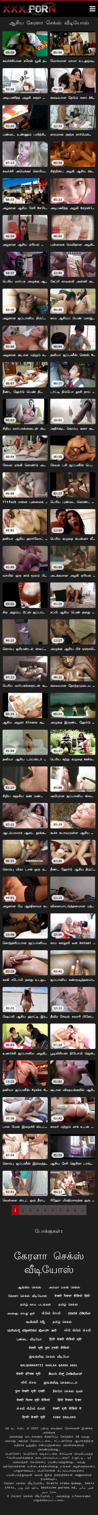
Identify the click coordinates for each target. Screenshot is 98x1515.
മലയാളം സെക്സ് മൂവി (20, 1313)
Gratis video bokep (63, 1483)
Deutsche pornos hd (58, 1487)
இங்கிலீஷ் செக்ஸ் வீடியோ (49, 1356)
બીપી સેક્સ (28, 1382)
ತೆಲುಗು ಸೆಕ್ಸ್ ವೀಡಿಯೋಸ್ (65, 1374)
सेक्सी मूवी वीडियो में (67, 1408)
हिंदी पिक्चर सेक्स (69, 1400)
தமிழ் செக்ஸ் (68, 1304)
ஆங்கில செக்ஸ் (29, 1287)
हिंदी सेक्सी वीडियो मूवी (65, 1339)
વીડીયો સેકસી (51, 1313)
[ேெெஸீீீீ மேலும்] (92, 8)
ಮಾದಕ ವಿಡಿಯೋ (79, 1313)
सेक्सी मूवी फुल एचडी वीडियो (49, 1348)
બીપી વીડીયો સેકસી (77, 1330)
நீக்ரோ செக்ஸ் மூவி (68, 1391)
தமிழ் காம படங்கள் (35, 1304)
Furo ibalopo (64, 1417)
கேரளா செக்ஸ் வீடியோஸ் (27, 1296)
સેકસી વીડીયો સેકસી (30, 1408)
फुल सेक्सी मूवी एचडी (30, 1391)
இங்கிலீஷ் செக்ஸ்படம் (60, 1382)
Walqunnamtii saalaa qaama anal (49, 1365)
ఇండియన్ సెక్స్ (35, 1322)
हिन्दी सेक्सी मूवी (33, 1417)
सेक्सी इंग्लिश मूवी (28, 1374)
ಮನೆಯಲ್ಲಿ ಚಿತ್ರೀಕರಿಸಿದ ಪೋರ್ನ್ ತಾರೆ (32, 1330)
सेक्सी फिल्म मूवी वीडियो (33, 1400)
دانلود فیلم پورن (27, 1487)
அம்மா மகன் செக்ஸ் (64, 1287)
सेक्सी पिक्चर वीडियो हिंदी (72, 1296)
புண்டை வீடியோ (29, 1339)
